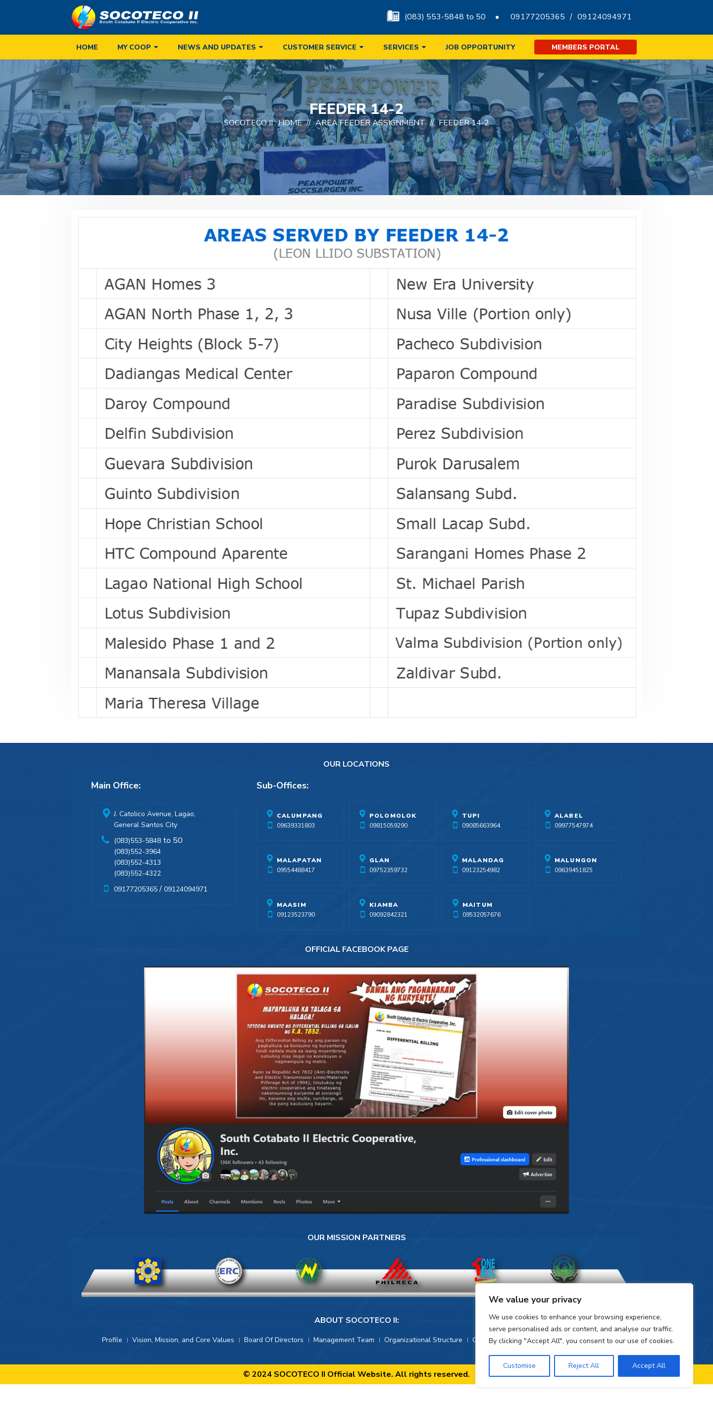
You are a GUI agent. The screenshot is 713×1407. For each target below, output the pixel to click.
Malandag (483, 883)
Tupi (471, 838)
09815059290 (388, 848)
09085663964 (481, 848)
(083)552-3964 (137, 874)
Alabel (569, 838)
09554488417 (296, 893)
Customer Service (319, 47)
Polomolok (393, 838)
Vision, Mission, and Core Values (183, 1362)
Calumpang (300, 838)
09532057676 (481, 937)
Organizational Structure (423, 1362)
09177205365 (537, 16)
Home (87, 47)
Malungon (576, 883)
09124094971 (604, 16)
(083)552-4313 (137, 885)
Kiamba (383, 928)
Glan (379, 883)
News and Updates (217, 47)
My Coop (134, 47)
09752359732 (388, 893)
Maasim (291, 928)
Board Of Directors (274, 1362)
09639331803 (296, 848)
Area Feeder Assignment (370, 145)
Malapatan (299, 883)
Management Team (343, 1362)
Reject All (583, 1365)
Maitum (477, 928)
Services (401, 47)
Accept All (648, 1365)
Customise (519, 1365)
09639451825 (574, 893)
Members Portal (585, 47)
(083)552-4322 (137, 896)
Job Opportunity (480, 47)
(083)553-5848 (137, 863)
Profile (112, 1362)
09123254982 (481, 893)
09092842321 (388, 937)
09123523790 (296, 937)
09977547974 (574, 848)
